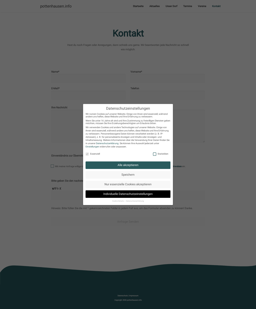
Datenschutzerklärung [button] (135, 201)
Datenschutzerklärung (107, 143)
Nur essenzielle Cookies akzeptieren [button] (128, 184)
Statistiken (160, 153)
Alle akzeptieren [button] (128, 165)
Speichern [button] (128, 174)
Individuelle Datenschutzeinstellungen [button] (128, 194)
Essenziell (93, 153)
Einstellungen (92, 146)
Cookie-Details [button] (118, 201)
